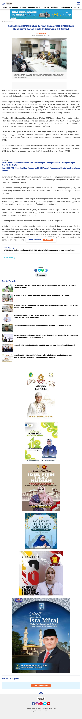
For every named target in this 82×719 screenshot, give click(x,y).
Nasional (54, 7)
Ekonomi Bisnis (34, 7)
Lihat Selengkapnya (41, 685)
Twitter (45, 704)
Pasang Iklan (36, 708)
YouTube (50, 704)
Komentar (41, 274)
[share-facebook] (35, 270)
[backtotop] (41, 694)
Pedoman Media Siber (49, 708)
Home (4, 7)
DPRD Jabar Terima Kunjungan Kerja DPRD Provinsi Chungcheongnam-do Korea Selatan (40, 250)
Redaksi (28, 708)
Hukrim (46, 7)
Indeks (23, 7)
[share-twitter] (39, 270)
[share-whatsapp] (42, 270)
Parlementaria (66, 7)
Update (48, 240)
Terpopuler (13, 7)
